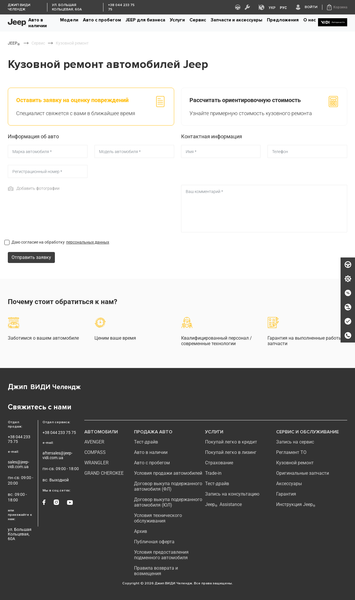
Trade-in (213, 473)
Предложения (283, 20)
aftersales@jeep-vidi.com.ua (57, 455)
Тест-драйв (146, 442)
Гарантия (286, 494)
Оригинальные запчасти (302, 473)
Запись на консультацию (232, 494)
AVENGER (94, 442)
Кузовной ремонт (295, 462)
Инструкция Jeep (295, 504)
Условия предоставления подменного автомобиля (161, 554)
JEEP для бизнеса (145, 20)
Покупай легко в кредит (231, 442)
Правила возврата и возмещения (156, 570)
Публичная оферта (154, 541)
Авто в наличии (37, 23)
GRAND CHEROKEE (104, 473)
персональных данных (87, 242)
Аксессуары (289, 483)
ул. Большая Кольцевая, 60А (19, 534)
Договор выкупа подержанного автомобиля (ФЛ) (168, 486)
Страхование (219, 462)
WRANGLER (96, 462)
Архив (140, 531)
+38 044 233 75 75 (19, 439)
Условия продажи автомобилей (168, 473)
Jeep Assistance (223, 504)
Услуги (177, 20)
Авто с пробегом (102, 20)
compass (95, 452)
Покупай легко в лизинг (231, 452)
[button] (337, 7)
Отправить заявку (31, 257)
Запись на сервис (295, 442)
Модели (69, 20)
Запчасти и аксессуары (236, 20)
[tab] (91, 107)
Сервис (197, 20)
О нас (309, 20)
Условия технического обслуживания (158, 518)
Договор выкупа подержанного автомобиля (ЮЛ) (168, 502)
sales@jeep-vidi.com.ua (18, 464)
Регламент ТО (291, 452)
